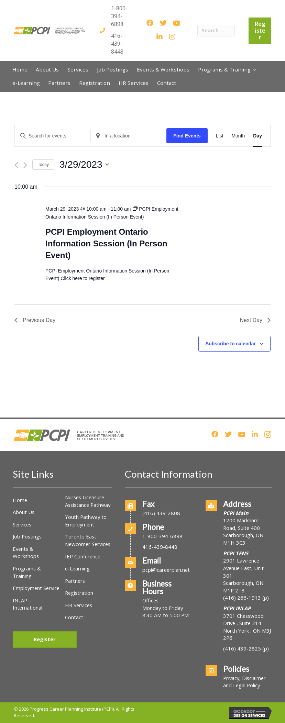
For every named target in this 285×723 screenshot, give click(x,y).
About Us (23, 512)
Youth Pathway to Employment (86, 520)
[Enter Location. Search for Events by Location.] (128, 136)
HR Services (78, 605)
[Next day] (25, 165)
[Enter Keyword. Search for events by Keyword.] (52, 136)
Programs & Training (27, 572)
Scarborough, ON (243, 586)
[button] (254, 69)
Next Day (255, 320)
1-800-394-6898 (119, 16)
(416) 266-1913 (242, 597)
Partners (75, 580)
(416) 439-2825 (242, 648)
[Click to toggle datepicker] (84, 164)
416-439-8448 (117, 43)
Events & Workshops (26, 552)
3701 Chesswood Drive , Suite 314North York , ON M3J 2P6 (247, 627)
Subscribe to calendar (231, 343)
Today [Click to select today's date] (43, 164)
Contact (74, 617)
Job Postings (27, 536)
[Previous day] (16, 165)
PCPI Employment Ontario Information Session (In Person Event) (106, 243)
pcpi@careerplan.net (166, 569)
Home (20, 500)
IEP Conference (82, 556)
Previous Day (34, 320)
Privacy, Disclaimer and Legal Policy (244, 682)
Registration (79, 592)
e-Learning (77, 568)
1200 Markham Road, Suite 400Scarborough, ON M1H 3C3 (243, 531)
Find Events (186, 135)
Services (22, 524)
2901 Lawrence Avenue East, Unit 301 (243, 568)
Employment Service (36, 588)
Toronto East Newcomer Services (87, 540)
